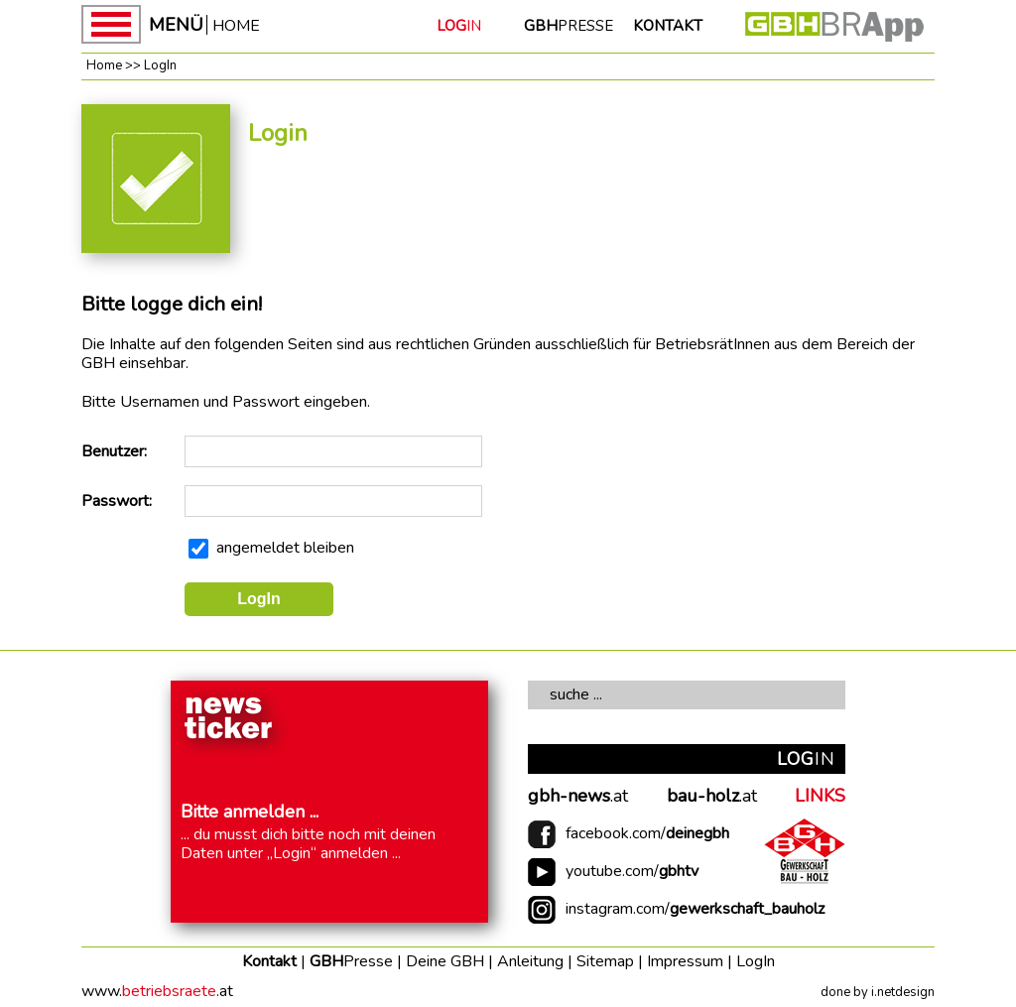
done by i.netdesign (878, 992)
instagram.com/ (695, 909)
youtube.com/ (632, 871)
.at (578, 797)
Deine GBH (445, 961)
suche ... (576, 694)
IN (459, 26)
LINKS (820, 797)
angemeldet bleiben (285, 548)
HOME (236, 25)
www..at (157, 991)
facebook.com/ (647, 833)
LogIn (160, 65)
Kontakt (269, 961)
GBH (351, 961)
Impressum (685, 961)
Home (104, 65)
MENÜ (176, 25)
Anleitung (530, 961)
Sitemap (605, 961)
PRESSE (568, 26)
